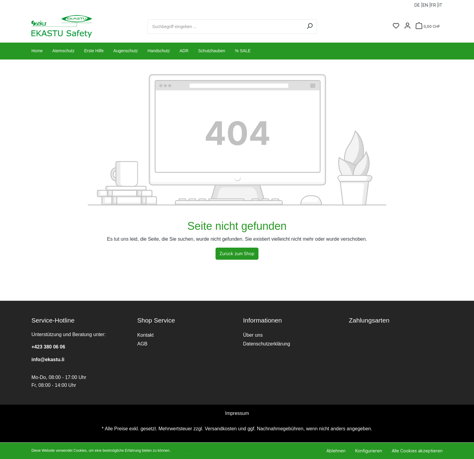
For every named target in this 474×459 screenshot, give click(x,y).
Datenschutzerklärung (266, 343)
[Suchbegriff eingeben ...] (225, 26)
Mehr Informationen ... (189, 450)
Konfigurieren (368, 450)
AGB (142, 343)
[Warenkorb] (428, 26)
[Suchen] (310, 26)
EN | (427, 4)
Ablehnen (336, 450)
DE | (418, 4)
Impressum (237, 413)
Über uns (253, 335)
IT (441, 4)
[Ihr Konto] (407, 26)
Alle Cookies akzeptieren (417, 450)
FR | (435, 4)
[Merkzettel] (396, 26)
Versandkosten (221, 428)
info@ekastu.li (47, 359)
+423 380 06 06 (48, 346)
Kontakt (145, 335)
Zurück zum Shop (237, 253)
